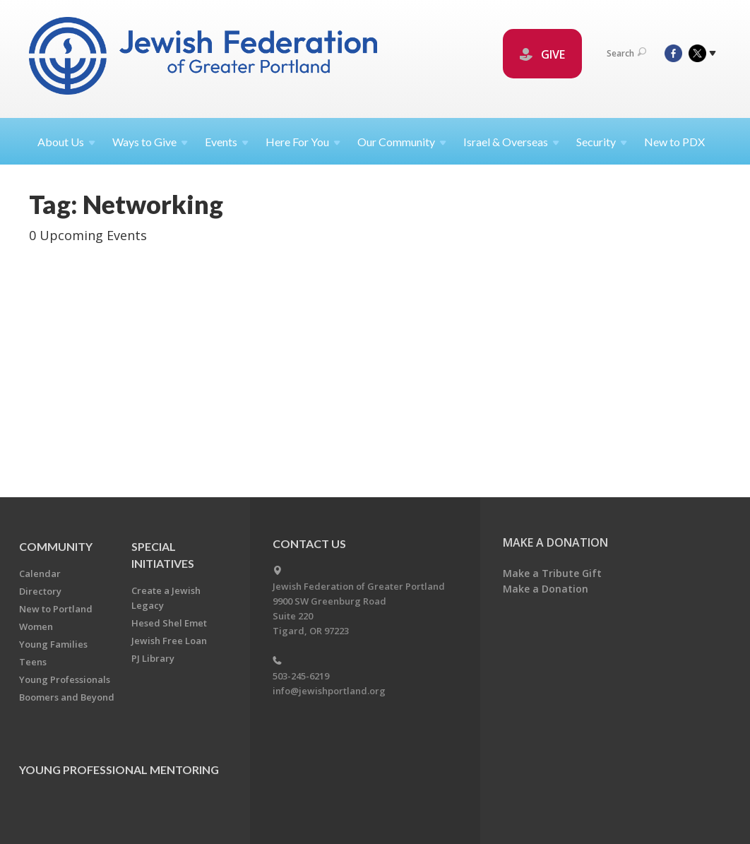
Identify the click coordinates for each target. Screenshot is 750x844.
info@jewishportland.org (329, 690)
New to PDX (674, 141)
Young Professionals (64, 679)
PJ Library (152, 658)
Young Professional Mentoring (119, 769)
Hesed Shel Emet (169, 623)
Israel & (511, 141)
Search (626, 53)
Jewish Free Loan (169, 640)
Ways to (150, 141)
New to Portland (56, 608)
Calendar (40, 573)
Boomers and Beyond (66, 697)
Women (36, 626)
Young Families (53, 644)
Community (56, 546)
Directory (40, 591)
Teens (33, 661)
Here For (303, 141)
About (66, 141)
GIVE (542, 54)
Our (401, 141)
